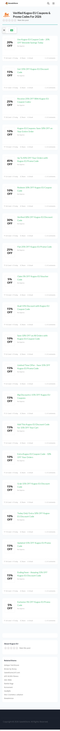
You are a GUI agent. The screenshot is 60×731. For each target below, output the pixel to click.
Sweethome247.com (12, 672)
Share (23, 58)
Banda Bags (8, 683)
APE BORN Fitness (11, 676)
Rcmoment (8, 687)
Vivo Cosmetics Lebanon (13, 694)
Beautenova (8, 698)
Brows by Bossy (10, 669)
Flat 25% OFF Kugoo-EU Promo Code (34, 246)
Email (30, 58)
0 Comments (50, 58)
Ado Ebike (8, 680)
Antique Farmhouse (11, 665)
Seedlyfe (7, 691)
